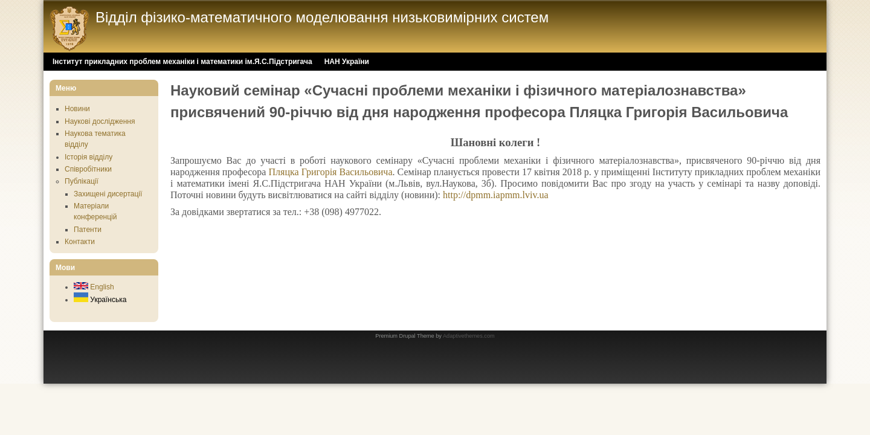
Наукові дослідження (100, 121)
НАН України (346, 61)
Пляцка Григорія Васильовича (331, 172)
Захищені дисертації (108, 194)
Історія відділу (88, 157)
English (94, 287)
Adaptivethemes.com (469, 336)
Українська (100, 299)
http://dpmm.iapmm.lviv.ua (496, 195)
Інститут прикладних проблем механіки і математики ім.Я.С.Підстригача (182, 61)
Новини (77, 109)
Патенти (88, 229)
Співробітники (88, 169)
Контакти (80, 241)
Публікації (81, 181)
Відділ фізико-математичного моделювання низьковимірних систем (322, 17)
